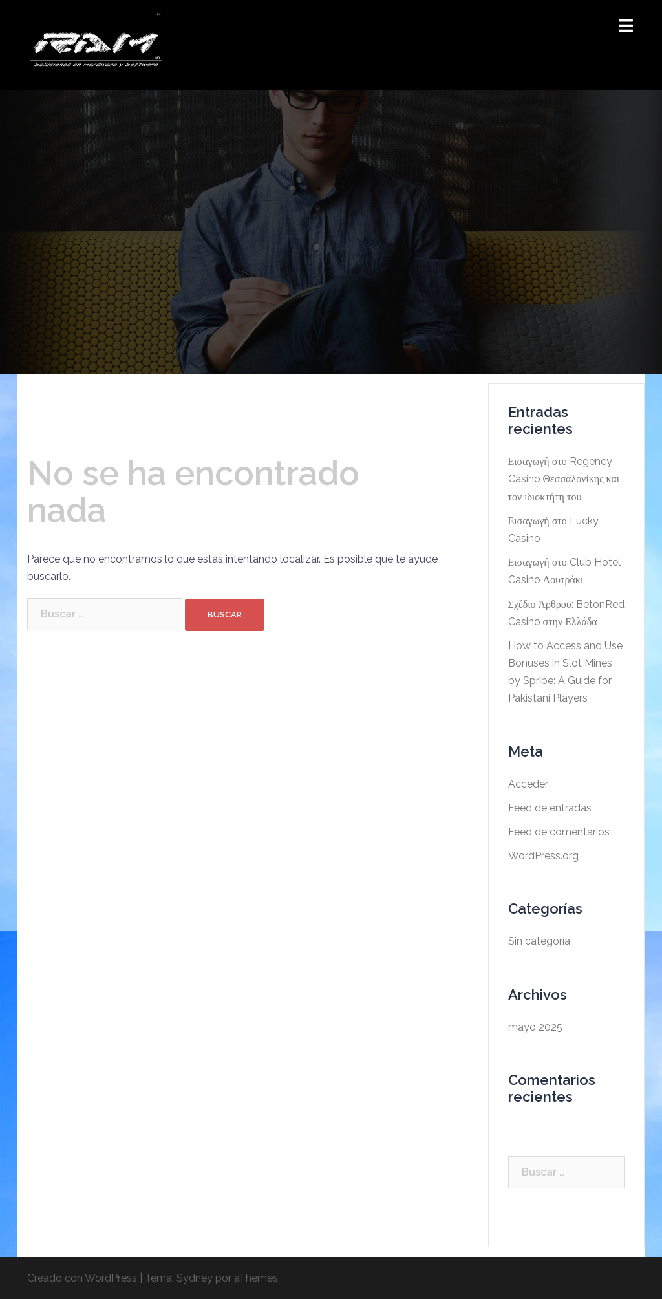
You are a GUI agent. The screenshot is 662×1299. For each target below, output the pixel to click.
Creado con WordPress (82, 1278)
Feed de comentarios (559, 832)
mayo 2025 (535, 1027)
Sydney (194, 1278)
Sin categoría (539, 941)
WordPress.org (543, 856)
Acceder (528, 784)
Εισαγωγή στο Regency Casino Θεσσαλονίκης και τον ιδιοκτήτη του (564, 478)
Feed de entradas (550, 808)
